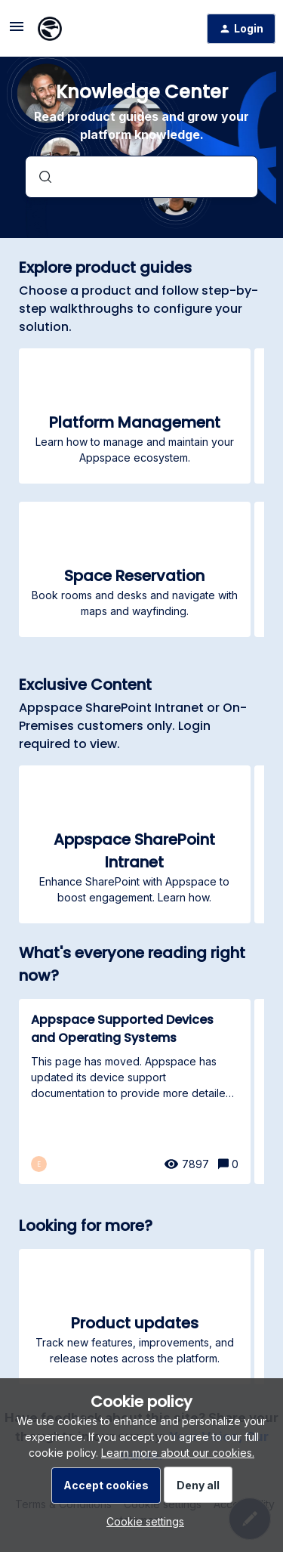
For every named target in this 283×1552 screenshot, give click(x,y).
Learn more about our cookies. (177, 1452)
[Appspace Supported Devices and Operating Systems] (135, 1091)
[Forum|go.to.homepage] (50, 29)
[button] (141, 1521)
